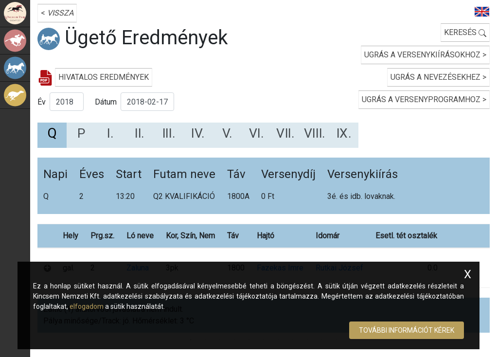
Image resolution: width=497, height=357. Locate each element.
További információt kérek (406, 330)
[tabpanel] (263, 240)
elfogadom (87, 306)
